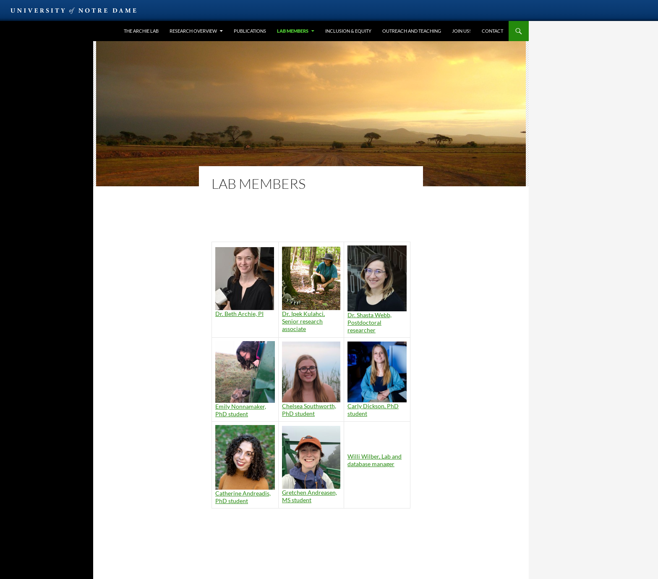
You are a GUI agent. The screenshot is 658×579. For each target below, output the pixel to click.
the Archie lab (141, 31)
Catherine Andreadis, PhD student (243, 497)
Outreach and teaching (411, 31)
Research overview (193, 31)
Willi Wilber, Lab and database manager (374, 460)
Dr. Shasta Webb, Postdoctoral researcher (369, 322)
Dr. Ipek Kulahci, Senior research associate (303, 321)
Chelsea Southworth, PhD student (309, 409)
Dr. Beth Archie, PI (239, 313)
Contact (492, 31)
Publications (250, 31)
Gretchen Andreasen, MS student (309, 496)
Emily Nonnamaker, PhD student (240, 410)
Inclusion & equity (348, 31)
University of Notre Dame (73, 10)
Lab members (292, 31)
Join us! (461, 31)
